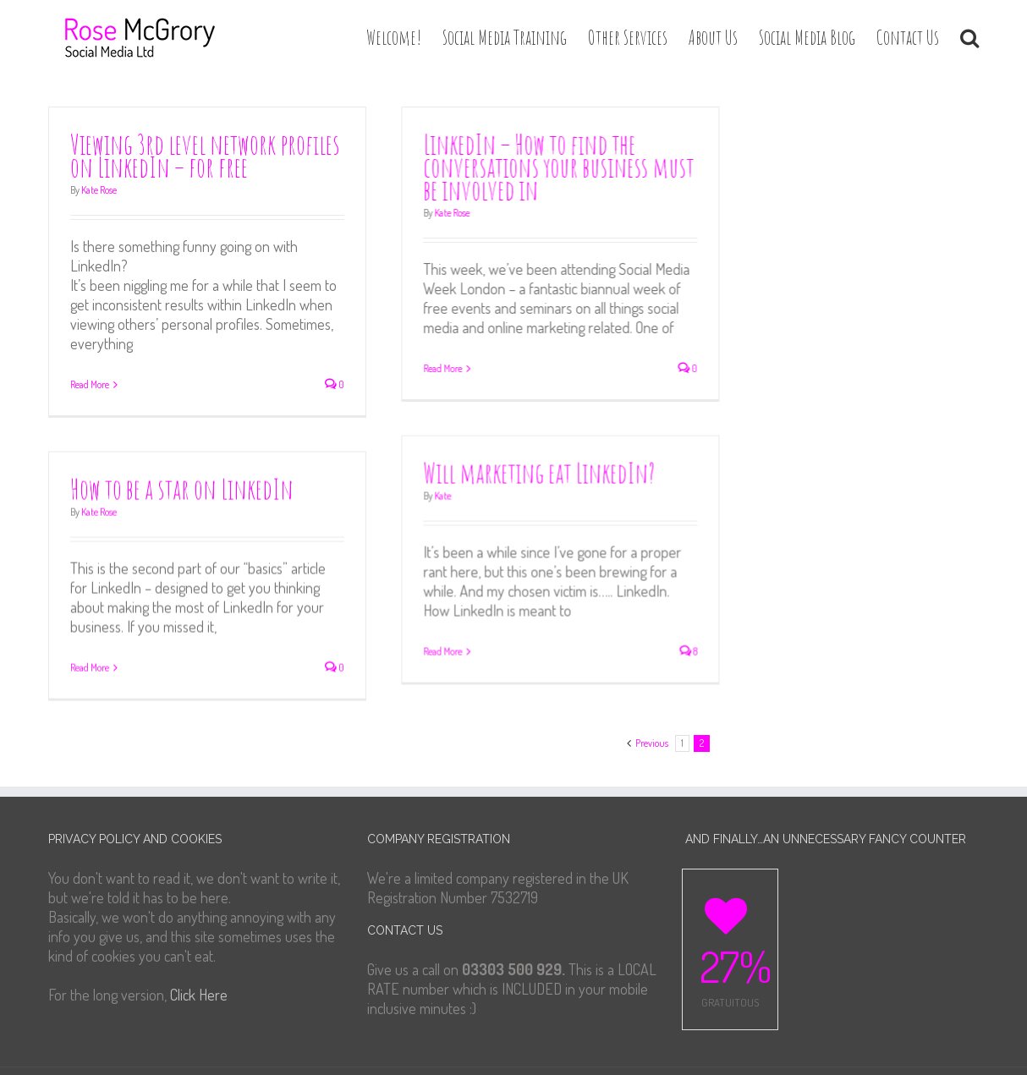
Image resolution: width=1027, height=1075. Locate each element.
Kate (462, 489)
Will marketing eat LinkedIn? (559, 466)
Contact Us (907, 37)
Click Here (199, 981)
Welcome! (393, 37)
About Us (713, 37)
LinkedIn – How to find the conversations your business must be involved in (578, 167)
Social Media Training (504, 37)
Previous (651, 729)
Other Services (627, 37)
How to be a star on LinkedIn (182, 483)
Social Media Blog (807, 37)
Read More (89, 384)
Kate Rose (99, 190)
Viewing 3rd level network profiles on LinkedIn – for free (205, 155)
